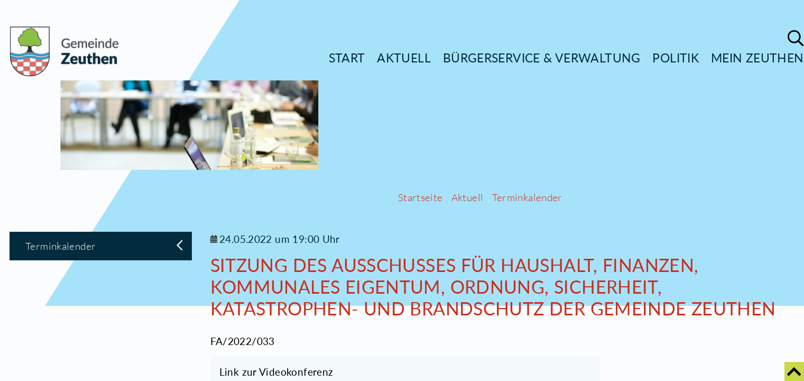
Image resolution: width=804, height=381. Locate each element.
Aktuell (404, 57)
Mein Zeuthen (757, 57)
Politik (675, 57)
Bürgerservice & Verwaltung (542, 57)
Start (347, 57)
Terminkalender (527, 359)
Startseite (420, 359)
